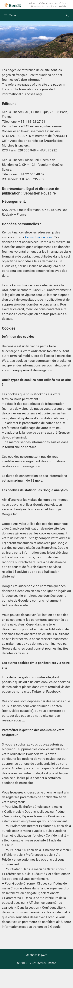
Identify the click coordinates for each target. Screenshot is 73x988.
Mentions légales (36, 955)
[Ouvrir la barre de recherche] (67, 15)
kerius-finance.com (38, 237)
